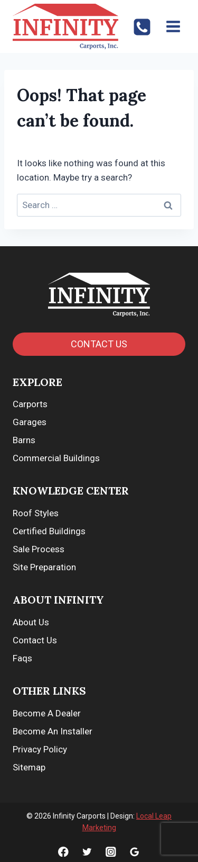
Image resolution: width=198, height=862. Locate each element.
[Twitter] (87, 851)
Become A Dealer (47, 713)
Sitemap (29, 767)
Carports (30, 404)
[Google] (135, 851)
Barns (24, 440)
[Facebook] (63, 851)
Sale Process (38, 549)
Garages (29, 422)
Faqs (22, 658)
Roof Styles (36, 513)
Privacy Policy (40, 749)
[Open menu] (173, 26)
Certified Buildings (49, 531)
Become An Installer (52, 731)
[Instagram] (110, 851)
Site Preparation (44, 567)
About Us (31, 622)
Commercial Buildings (56, 458)
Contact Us (35, 640)
